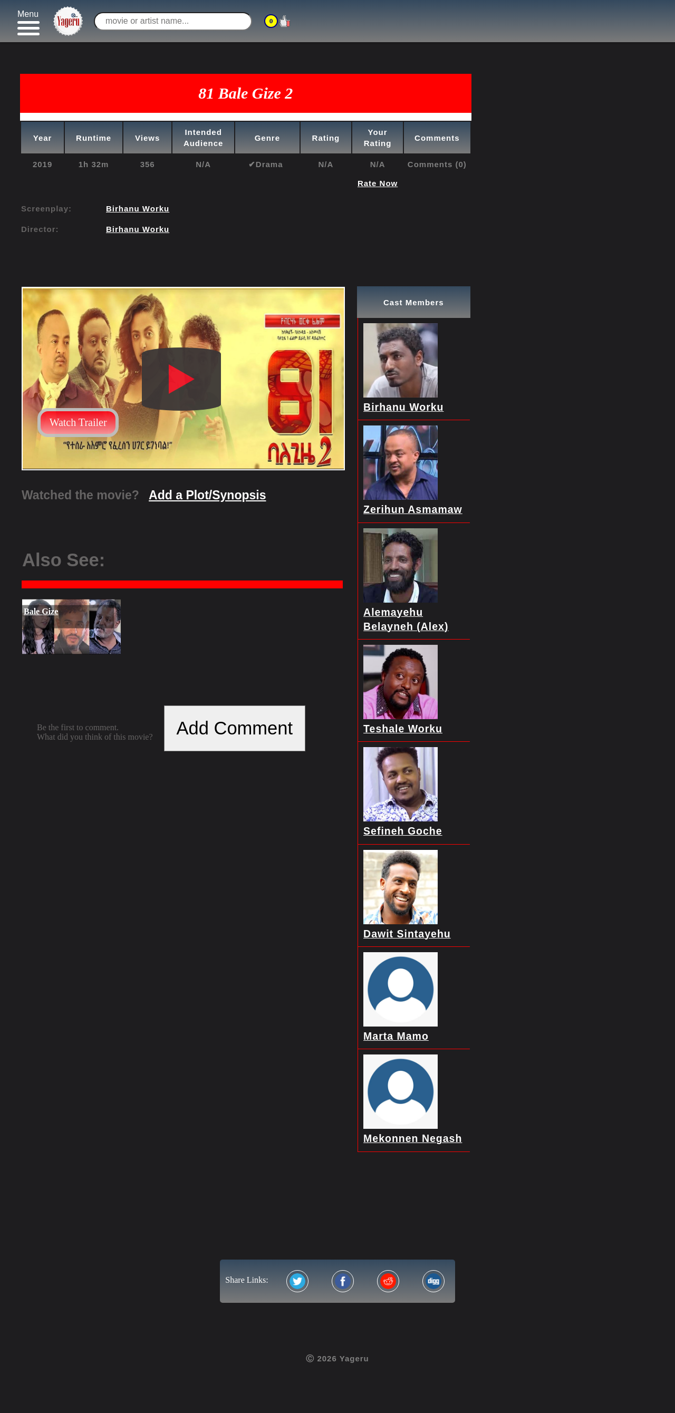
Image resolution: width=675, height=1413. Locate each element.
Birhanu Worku (137, 208)
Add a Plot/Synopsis (207, 495)
